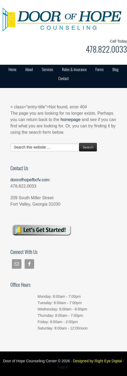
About (29, 69)
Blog (115, 69)
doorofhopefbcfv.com (29, 180)
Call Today (118, 41)
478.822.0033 (106, 49)
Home (12, 69)
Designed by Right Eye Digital (98, 361)
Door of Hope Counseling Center (53, 18)
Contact (63, 78)
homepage (71, 119)
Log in (63, 367)
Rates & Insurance (74, 69)
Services (47, 69)
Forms (100, 69)
